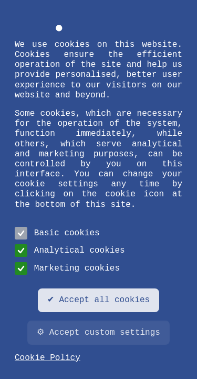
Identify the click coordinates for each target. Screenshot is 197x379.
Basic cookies (57, 233)
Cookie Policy (47, 358)
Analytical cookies (70, 250)
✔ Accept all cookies (98, 300)
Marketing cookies (67, 268)
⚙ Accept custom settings (98, 332)
